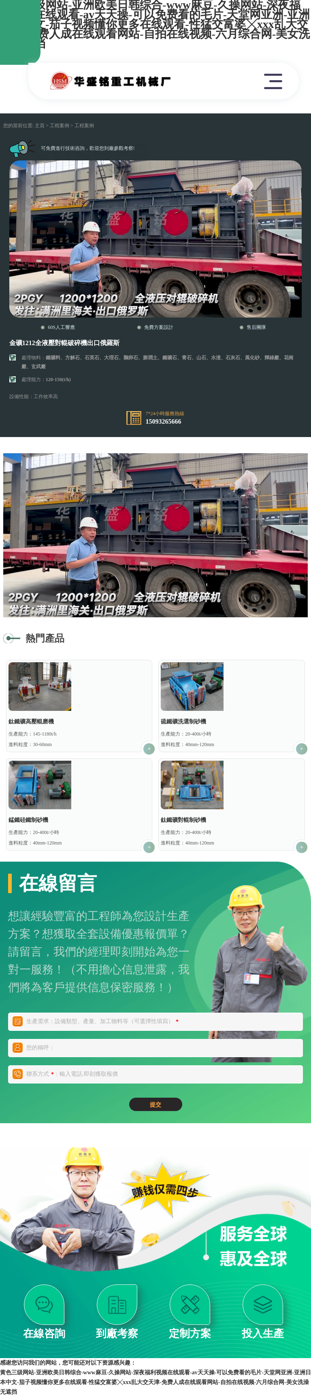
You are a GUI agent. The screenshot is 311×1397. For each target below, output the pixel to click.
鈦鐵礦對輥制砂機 (183, 820)
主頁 (40, 125)
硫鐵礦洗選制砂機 (183, 722)
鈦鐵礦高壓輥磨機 (31, 722)
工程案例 (59, 125)
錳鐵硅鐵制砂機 (28, 820)
